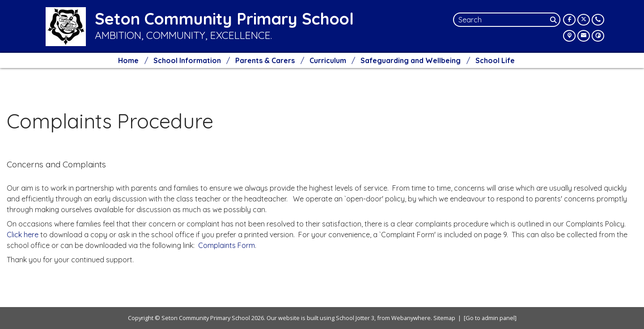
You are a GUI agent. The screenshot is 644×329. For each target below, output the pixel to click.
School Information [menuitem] (187, 60)
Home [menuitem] (128, 60)
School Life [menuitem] (495, 60)
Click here (23, 234)
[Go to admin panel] (490, 318)
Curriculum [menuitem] (327, 60)
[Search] (554, 20)
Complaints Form (226, 245)
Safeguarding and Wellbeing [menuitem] (410, 60)
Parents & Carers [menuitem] (265, 60)
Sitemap (444, 318)
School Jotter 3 (355, 318)
